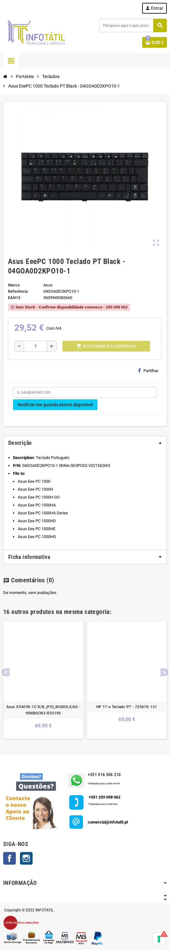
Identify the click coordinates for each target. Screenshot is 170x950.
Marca (14, 285)
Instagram (26, 858)
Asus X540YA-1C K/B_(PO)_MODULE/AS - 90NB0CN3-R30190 (43, 710)
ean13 (14, 297)
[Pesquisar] (133, 25)
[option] (43, 680)
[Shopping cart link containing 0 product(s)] (154, 42)
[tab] (85, 443)
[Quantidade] (35, 346)
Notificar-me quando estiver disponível (55, 404)
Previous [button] (5, 672)
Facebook (9, 858)
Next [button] (164, 672)
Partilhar (148, 370)
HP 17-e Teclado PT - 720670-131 (126, 707)
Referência (18, 291)
